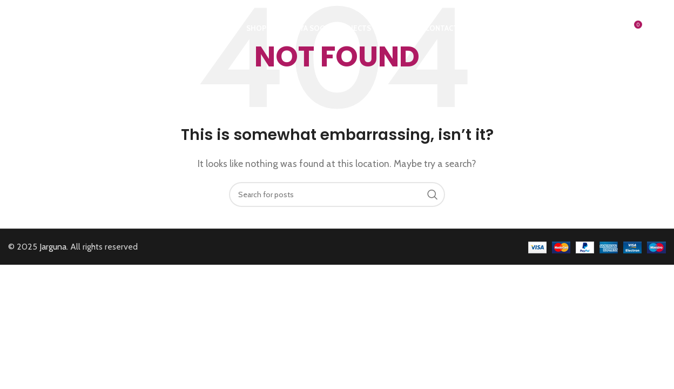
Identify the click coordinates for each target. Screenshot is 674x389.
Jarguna (52, 247)
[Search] (610, 28)
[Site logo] (45, 27)
